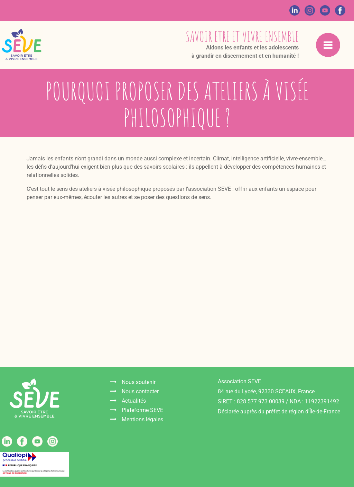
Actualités (134, 400)
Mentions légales (142, 419)
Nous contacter (140, 391)
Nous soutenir (139, 382)
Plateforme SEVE (142, 410)
